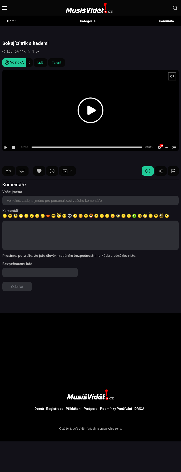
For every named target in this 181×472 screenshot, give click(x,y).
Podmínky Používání (116, 409)
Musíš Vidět (77, 428)
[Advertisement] (90, 346)
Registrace (54, 409)
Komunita (166, 21)
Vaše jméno (12, 192)
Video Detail (147, 171)
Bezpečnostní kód (17, 264)
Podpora (91, 409)
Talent (56, 62)
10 (8, 171)
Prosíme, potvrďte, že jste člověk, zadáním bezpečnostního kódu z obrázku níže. (69, 256)
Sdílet (160, 171)
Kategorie (87, 21)
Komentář (10, 211)
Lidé (40, 62)
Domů (11, 21)
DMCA (139, 409)
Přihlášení (73, 409)
